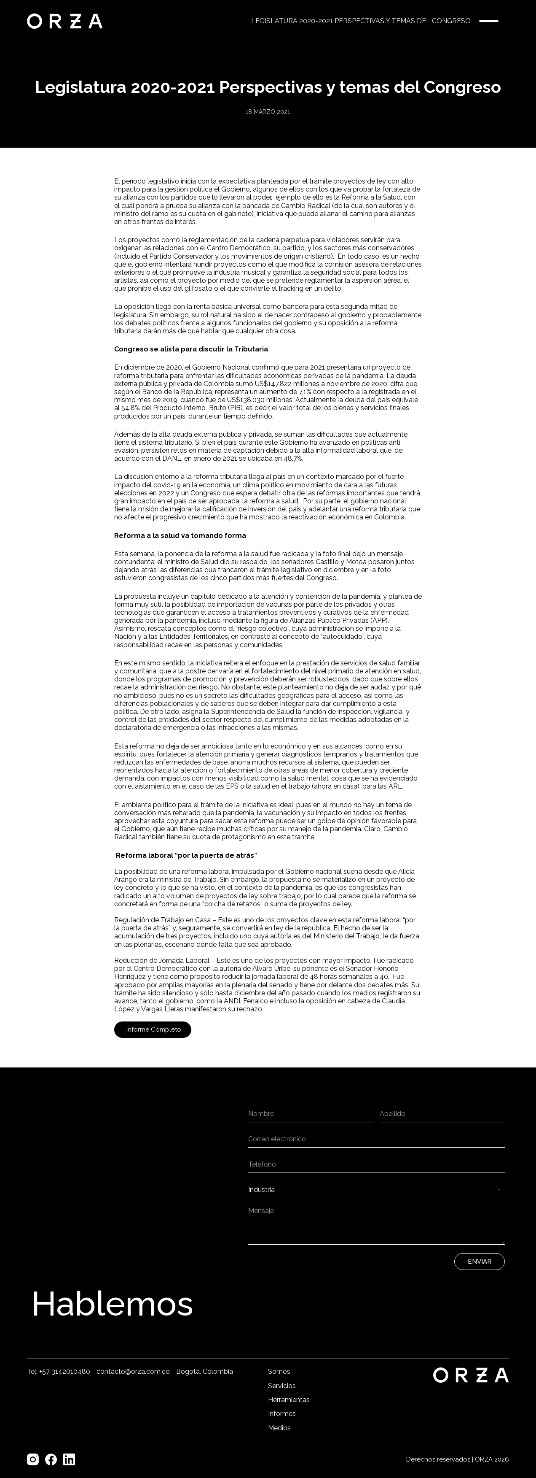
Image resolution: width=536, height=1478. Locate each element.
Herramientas (289, 1400)
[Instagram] (33, 1459)
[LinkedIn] (69, 1459)
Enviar (479, 1261)
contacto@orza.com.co (133, 1371)
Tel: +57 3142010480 (58, 1371)
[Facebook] (51, 1459)
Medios (279, 1428)
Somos (279, 1371)
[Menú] (488, 21)
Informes (282, 1414)
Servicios (282, 1386)
